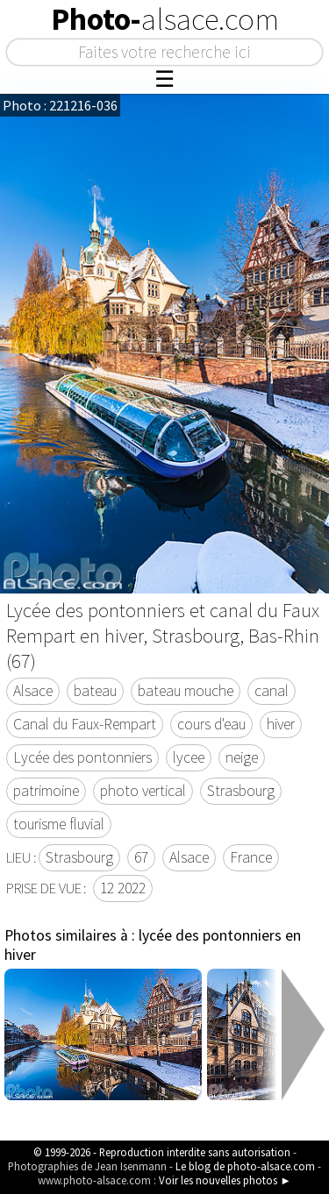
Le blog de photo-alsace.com (245, 1166)
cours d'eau (211, 724)
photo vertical (143, 790)
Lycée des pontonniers (82, 757)
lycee (188, 757)
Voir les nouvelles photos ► (225, 1180)
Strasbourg (241, 790)
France (251, 857)
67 (141, 857)
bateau (95, 690)
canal (271, 690)
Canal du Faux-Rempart (84, 724)
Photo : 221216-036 (60, 105)
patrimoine (46, 790)
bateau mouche (185, 690)
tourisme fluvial (58, 824)
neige (241, 757)
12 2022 (123, 888)
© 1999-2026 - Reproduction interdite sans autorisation (161, 1152)
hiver (281, 724)
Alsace (33, 690)
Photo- (165, 19)
